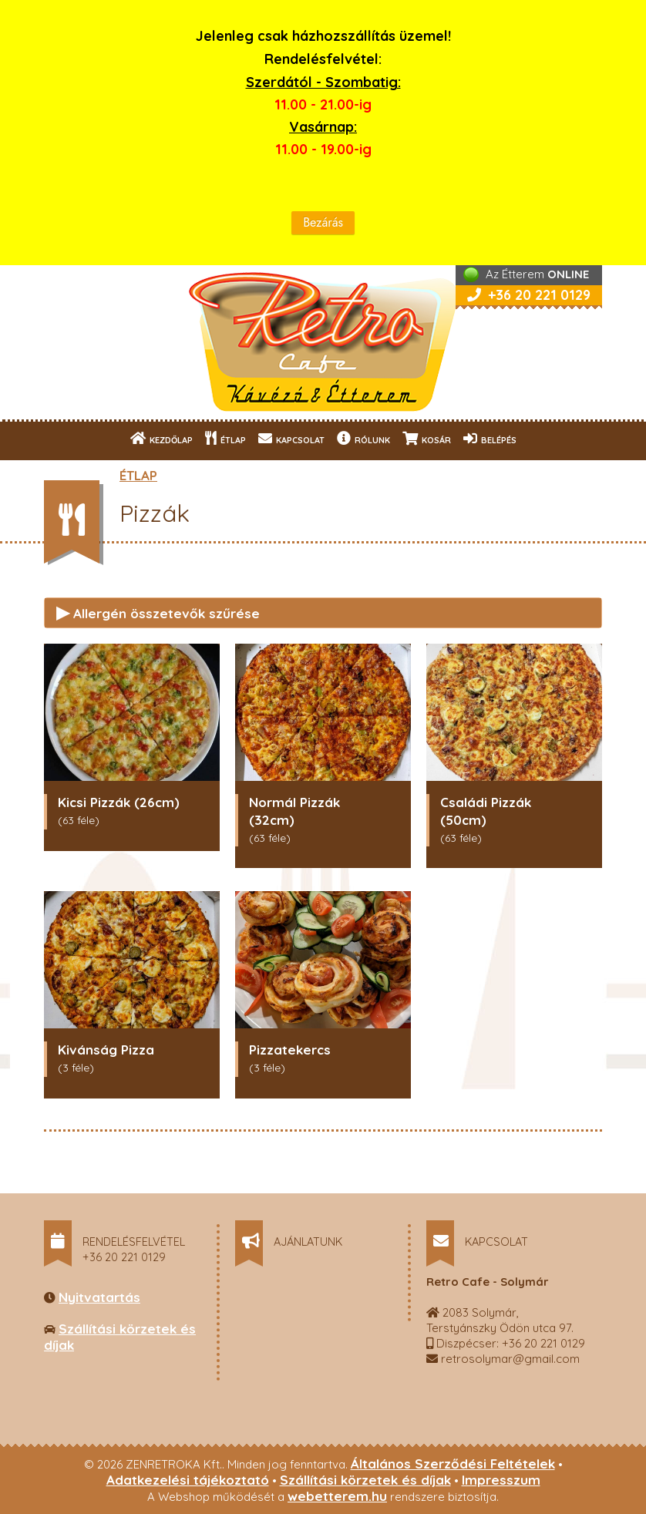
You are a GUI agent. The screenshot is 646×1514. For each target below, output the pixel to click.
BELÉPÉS (489, 438)
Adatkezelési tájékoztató (187, 1480)
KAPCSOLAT (291, 438)
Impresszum (501, 1480)
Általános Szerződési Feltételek (453, 1463)
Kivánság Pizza (106, 1049)
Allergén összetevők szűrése (158, 612)
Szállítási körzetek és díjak (365, 1480)
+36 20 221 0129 (528, 295)
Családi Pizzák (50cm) (485, 811)
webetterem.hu (337, 1496)
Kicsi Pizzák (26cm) (119, 802)
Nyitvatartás (99, 1297)
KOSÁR (426, 438)
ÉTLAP (225, 438)
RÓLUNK (363, 438)
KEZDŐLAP (161, 438)
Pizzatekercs (290, 1049)
